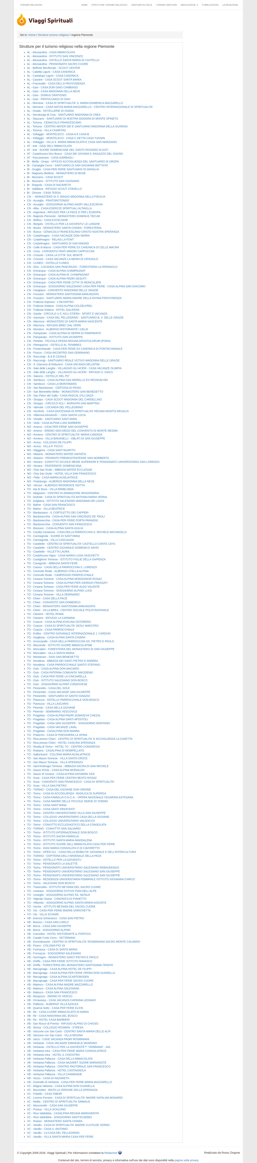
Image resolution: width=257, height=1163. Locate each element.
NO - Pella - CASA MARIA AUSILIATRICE (52, 477)
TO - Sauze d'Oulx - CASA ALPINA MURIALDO (55, 770)
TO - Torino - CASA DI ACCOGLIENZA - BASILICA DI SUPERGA (66, 793)
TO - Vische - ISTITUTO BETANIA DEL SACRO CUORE (61, 906)
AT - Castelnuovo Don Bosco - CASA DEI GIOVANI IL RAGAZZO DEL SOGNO (75, 153)
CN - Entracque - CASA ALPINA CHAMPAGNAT (56, 270)
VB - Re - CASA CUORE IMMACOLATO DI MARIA (58, 1011)
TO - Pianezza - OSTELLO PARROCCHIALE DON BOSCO (63, 699)
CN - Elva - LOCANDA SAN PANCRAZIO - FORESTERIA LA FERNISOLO (72, 266)
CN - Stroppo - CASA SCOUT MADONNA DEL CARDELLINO (64, 399)
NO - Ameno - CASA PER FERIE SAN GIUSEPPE (57, 426)
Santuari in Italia (141, 5)
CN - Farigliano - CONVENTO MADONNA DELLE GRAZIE (62, 290)
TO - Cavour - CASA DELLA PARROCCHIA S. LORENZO (62, 567)
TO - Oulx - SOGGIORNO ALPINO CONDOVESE (57, 684)
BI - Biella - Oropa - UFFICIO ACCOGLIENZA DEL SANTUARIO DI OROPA (73, 161)
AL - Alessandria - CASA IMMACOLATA (51, 52)
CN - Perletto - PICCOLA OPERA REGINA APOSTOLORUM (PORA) (69, 340)
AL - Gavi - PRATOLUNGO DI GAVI (48, 99)
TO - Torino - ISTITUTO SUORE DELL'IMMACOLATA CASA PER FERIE (71, 844)
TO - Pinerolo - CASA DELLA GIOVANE (51, 707)
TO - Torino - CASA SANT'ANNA (46, 805)
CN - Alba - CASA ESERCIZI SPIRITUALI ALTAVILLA (59, 208)
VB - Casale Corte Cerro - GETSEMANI (51, 937)
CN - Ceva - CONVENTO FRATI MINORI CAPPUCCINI (60, 251)
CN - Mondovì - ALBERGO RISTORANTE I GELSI (57, 329)
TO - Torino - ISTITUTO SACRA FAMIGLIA (53, 836)
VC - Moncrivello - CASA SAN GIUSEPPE (52, 1105)
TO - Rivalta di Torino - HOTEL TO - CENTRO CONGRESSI (63, 746)
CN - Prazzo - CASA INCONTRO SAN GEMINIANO (58, 352)
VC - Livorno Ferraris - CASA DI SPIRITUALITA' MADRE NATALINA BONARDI (75, 1097)
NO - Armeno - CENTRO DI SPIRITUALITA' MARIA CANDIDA (64, 434)
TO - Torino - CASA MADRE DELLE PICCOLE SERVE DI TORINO (67, 801)
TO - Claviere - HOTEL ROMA (45, 614)
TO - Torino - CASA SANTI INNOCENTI (51, 809)
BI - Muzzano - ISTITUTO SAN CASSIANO (53, 181)
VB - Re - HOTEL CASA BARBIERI (48, 1019)
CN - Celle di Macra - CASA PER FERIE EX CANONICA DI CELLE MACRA (73, 247)
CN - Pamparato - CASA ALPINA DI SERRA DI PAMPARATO (64, 333)
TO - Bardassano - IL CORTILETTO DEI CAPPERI (58, 512)
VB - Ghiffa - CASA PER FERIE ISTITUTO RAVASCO (59, 961)
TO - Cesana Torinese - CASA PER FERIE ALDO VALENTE (63, 586)
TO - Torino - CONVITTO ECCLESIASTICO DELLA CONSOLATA (66, 824)
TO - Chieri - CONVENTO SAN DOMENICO (53, 602)
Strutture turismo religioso (109, 5)
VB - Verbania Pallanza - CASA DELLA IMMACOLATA (60, 1058)
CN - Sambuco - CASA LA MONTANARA (52, 383)
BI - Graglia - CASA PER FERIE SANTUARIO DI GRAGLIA (63, 169)
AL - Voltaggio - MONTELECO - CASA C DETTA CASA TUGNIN (66, 138)
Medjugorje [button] (189, 5)
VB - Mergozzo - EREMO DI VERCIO (49, 996)
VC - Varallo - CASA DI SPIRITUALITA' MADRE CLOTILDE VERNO (68, 1125)
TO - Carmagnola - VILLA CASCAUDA (50, 539)
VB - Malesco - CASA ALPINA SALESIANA (53, 988)
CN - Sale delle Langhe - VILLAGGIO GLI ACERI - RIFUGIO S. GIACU (70, 372)
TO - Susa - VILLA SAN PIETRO (46, 785)
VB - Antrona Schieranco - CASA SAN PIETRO (55, 918)
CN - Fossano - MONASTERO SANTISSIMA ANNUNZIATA (63, 294)
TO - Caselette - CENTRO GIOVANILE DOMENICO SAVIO (63, 547)
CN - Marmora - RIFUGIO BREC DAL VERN (54, 325)
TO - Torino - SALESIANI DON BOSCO (51, 883)
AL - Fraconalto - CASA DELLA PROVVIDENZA (56, 83)
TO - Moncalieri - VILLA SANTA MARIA (50, 653)
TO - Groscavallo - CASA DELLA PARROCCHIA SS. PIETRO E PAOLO (70, 641)
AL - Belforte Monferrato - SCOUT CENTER (53, 67)
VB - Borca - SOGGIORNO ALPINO (49, 929)
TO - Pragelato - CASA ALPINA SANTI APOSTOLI (57, 719)
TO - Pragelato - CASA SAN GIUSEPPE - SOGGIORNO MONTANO (68, 723)
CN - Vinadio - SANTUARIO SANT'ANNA (52, 418)
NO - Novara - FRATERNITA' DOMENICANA (54, 465)
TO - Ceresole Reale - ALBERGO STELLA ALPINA (58, 571)
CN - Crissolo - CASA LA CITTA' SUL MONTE (55, 255)
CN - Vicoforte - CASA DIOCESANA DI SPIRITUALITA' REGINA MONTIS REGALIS (78, 411)
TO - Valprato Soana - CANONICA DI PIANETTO (56, 898)
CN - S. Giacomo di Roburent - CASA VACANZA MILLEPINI (63, 364)
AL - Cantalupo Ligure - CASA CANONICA (52, 75)
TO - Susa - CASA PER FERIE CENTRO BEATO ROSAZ (62, 777)
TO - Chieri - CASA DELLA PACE (47, 598)
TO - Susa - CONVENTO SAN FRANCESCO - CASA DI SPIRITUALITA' (70, 781)
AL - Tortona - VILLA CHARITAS (46, 130)
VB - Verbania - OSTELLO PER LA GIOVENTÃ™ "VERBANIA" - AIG (69, 1047)
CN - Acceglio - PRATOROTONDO (48, 200)
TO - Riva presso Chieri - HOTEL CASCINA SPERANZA (61, 742)
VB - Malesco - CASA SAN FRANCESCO (52, 992)
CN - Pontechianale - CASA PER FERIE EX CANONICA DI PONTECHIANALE (75, 348)
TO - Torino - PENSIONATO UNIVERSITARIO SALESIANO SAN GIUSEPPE (73, 871)
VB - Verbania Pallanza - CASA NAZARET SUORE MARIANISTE (66, 1062)
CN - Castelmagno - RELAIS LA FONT (50, 239)
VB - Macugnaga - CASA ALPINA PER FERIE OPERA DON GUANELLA (71, 972)
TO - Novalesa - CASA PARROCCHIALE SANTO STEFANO (63, 664)
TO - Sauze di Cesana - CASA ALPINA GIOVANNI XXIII (61, 773)
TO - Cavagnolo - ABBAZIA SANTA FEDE (52, 563)
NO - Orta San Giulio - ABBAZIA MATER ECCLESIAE (59, 469)
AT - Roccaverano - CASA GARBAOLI (50, 157)
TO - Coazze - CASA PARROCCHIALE (50, 629)
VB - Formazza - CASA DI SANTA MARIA (52, 949)
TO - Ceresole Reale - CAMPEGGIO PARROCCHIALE (60, 575)
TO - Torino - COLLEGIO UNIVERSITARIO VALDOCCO (61, 820)
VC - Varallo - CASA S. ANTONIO (47, 1128)
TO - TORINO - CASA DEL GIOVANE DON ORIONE (59, 789)
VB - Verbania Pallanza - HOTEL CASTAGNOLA (56, 1070)
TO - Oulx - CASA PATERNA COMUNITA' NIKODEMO (60, 672)
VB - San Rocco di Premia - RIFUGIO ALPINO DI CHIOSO (62, 1023)
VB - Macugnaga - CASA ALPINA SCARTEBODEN (58, 976)
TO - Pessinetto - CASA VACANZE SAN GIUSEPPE (58, 692)
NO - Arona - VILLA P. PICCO (45, 446)
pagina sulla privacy (186, 1160)
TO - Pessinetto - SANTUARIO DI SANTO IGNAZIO (58, 695)
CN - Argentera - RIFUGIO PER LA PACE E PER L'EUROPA (64, 212)
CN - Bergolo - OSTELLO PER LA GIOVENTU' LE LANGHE (63, 223)
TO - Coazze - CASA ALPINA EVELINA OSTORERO (59, 621)
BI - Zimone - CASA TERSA (44, 192)
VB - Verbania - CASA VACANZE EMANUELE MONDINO (62, 1043)
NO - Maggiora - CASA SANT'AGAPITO (51, 450)
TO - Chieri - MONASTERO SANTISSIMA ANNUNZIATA (61, 606)
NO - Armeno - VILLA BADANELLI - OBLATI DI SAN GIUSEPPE (66, 438)
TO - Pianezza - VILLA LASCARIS (47, 703)
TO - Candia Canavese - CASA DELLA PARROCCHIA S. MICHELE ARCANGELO (77, 532)
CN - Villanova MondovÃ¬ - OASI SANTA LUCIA (56, 415)
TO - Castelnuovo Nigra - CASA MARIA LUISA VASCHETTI (63, 555)
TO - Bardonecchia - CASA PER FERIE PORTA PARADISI (62, 520)
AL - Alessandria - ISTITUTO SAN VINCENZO (55, 56)
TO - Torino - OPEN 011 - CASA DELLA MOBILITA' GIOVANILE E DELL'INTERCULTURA (81, 851)
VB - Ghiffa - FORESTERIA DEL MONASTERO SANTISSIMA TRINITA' (70, 965)
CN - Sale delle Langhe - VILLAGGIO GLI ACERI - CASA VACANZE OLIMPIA (74, 368)
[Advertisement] (215, 87)
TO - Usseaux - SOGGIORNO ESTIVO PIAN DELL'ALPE (62, 890)
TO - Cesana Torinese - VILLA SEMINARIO (53, 594)
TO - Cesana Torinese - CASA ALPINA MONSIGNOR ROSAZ (64, 578)
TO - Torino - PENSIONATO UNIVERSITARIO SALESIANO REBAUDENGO (73, 867)
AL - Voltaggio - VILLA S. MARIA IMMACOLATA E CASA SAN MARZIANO (72, 142)
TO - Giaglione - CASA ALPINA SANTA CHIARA (56, 637)
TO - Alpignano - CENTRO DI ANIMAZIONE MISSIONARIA (63, 493)
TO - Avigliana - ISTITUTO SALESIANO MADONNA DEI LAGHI (65, 500)
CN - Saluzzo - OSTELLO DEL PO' (48, 376)
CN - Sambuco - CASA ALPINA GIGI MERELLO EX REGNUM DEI (67, 379)
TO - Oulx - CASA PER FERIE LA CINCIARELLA (56, 676)
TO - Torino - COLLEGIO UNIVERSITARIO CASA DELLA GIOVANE (68, 816)
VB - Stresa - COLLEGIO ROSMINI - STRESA (55, 1027)
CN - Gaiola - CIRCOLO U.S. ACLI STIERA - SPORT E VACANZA (67, 313)
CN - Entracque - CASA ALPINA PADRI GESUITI (56, 278)
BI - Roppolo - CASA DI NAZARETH (49, 184)
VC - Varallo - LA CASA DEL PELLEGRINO (53, 1132)
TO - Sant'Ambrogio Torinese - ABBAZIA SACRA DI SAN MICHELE (68, 766)
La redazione (230, 5)
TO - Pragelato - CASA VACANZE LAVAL (52, 727)
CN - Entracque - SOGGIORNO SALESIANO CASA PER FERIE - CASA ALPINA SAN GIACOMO (86, 286)
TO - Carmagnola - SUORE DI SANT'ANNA (53, 536)
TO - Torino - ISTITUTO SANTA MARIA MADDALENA (59, 840)
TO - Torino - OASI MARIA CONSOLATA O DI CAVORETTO (63, 848)
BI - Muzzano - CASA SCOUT (45, 177)
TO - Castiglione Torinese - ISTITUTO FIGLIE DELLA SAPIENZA (66, 559)
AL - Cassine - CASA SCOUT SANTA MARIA (54, 79)
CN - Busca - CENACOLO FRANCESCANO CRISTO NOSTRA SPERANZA (73, 231)
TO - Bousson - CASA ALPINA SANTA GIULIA (55, 528)
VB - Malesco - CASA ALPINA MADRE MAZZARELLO (60, 984)
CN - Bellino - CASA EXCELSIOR (47, 220)
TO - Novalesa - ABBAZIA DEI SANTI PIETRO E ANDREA (62, 660)
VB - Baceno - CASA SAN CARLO (48, 922)
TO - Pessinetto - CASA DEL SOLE (48, 688)
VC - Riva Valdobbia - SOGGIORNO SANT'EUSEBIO (59, 1117)
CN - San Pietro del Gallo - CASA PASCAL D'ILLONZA (60, 395)
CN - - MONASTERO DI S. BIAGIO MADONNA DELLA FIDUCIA (66, 196)
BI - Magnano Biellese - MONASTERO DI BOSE (56, 173)
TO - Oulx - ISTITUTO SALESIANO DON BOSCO (57, 680)
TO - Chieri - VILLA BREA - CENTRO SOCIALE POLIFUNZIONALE (68, 610)
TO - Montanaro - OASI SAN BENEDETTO (53, 656)
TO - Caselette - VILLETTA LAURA (48, 551)
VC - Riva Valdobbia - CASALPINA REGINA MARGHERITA (63, 1113)
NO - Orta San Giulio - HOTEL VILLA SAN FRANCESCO (61, 473)
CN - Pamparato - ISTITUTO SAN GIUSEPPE (55, 337)
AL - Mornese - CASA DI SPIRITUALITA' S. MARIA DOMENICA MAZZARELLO (75, 103)
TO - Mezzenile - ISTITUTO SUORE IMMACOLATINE (59, 645)
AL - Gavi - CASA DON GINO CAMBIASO (52, 87)
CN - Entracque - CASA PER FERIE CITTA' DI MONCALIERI (64, 282)
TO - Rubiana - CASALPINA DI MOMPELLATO (55, 750)
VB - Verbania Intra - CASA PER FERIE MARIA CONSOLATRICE (67, 1050)
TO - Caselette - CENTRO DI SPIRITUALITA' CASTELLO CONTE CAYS (71, 543)
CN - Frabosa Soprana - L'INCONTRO (50, 301)
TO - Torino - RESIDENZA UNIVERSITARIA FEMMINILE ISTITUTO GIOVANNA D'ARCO (81, 879)
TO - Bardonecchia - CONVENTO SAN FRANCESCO (59, 524)
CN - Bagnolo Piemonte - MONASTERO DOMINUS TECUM (63, 216)
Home (84, 5)
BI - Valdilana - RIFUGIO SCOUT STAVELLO (54, 188)
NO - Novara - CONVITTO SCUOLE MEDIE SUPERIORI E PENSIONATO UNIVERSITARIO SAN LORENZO (93, 461)
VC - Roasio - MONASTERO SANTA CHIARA (55, 1121)
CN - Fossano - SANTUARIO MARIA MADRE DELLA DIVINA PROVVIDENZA (74, 298)
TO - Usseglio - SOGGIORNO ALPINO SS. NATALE (58, 894)
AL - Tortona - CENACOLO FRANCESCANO (54, 122)
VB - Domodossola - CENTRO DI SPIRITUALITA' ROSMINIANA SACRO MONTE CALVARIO (83, 941)
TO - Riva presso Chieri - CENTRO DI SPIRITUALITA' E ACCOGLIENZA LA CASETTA (79, 738)
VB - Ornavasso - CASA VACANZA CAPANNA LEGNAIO (61, 1000)
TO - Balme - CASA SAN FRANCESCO (51, 504)
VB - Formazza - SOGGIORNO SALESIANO (54, 953)
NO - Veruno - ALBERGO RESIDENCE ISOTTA (56, 485)
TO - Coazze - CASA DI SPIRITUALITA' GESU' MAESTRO (63, 625)
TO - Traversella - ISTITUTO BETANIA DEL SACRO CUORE (64, 887)
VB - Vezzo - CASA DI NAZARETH (48, 1078)
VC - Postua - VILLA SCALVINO (46, 1109)
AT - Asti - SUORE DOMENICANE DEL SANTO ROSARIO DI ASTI (67, 149)
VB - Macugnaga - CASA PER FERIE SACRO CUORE (60, 980)
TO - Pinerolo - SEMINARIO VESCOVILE (52, 711)
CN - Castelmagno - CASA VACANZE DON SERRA (58, 235)
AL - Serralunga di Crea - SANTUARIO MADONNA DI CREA (64, 114)
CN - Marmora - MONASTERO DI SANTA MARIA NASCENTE (64, 321)
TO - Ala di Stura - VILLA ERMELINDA (50, 489)
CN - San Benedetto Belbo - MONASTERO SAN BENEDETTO (65, 391)
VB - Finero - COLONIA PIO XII (46, 945)
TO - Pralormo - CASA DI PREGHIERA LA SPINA (57, 734)
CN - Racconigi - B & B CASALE (46, 356)
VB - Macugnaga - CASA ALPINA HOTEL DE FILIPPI (59, 968)
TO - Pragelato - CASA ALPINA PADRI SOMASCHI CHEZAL (64, 715)
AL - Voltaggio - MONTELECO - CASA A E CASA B (58, 134)
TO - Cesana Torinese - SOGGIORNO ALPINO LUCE (59, 590)
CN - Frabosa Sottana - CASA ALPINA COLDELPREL (60, 305)
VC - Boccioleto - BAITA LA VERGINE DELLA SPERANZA (62, 1089)
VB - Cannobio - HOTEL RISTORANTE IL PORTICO (59, 933)
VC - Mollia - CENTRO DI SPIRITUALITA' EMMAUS (58, 1101)
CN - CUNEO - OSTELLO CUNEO (48, 262)
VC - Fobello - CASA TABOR (44, 1093)
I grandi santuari (166, 5)
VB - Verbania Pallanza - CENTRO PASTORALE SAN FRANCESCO (69, 1066)
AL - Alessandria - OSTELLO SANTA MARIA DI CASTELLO (63, 60)
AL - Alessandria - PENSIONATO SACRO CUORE (57, 64)
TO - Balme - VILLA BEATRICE (46, 508)
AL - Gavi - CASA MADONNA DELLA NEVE (53, 91)
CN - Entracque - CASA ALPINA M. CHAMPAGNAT (58, 274)
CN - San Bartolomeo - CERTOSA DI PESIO (54, 387)
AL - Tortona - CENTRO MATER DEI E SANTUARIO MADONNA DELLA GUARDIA (77, 126)
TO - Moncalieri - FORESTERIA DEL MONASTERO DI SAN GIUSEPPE (70, 649)
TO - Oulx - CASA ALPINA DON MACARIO (53, 668)
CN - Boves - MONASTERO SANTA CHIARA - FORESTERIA (64, 227)
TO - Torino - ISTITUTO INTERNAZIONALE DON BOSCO (62, 832)
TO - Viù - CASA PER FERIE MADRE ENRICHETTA (59, 910)
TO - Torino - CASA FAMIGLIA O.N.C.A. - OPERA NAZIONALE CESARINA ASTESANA (80, 797)
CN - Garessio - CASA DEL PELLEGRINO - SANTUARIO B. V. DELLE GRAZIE (75, 317)
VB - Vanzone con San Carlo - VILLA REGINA (55, 1035)
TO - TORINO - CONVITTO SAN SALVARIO (54, 828)
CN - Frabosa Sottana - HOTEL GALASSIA (53, 309)
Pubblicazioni (210, 5)
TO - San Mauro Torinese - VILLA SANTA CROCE (57, 758)
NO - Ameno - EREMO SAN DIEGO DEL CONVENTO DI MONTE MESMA (72, 430)
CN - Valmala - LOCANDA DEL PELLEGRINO (55, 407)
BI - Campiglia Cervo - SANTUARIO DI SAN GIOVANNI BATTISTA (67, 165)
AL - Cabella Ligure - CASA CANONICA (51, 71)
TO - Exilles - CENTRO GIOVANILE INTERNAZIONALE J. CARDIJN (69, 633)
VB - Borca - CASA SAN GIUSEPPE (49, 926)
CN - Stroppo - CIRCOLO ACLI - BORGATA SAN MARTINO (63, 403)
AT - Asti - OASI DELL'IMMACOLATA (49, 145)
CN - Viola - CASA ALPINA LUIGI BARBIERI (54, 422)
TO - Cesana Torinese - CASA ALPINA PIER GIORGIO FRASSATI (67, 582)
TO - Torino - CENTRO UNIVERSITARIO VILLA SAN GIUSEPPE (66, 812)
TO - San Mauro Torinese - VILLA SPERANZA (55, 762)
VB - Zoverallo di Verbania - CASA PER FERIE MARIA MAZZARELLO (69, 1082)
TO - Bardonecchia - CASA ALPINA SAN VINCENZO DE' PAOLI (66, 516)
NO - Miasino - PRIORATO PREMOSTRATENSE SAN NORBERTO (68, 458)
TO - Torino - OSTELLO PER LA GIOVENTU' (54, 859)
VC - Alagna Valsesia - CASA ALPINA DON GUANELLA (61, 1086)
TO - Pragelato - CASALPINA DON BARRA (53, 731)
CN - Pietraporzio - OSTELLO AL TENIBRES (54, 344)
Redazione (110, 1152)
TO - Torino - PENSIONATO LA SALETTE (52, 863)
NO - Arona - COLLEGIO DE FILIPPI (49, 442)
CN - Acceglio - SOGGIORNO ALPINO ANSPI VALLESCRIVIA (65, 204)
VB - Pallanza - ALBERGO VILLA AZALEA (52, 1004)
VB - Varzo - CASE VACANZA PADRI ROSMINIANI (58, 1039)
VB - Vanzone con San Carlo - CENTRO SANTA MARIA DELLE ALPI (69, 1031)
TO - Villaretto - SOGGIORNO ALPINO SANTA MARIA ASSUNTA (66, 902)
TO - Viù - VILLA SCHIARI (43, 914)
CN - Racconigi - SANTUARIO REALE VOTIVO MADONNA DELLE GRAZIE (73, 360)
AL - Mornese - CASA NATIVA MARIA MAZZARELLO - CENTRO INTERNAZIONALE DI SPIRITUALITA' (90, 106)
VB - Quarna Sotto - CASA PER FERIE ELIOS (55, 1008)
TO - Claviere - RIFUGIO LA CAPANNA (51, 617)
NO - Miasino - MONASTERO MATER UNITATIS (56, 454)
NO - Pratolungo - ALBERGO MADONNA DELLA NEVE (60, 481)
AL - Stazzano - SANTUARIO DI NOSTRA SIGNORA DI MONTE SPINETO (72, 118)
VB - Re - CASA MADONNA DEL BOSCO (52, 1015)
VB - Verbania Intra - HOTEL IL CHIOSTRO (53, 1054)
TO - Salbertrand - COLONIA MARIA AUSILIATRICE (58, 754)
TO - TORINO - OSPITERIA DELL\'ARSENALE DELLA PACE (64, 855)
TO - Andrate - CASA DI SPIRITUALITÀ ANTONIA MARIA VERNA (67, 497)
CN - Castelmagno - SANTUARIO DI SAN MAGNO (58, 243)
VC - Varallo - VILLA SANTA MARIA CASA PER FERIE (60, 1136)
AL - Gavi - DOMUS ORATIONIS (46, 95)
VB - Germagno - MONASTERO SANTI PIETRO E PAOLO (62, 957)
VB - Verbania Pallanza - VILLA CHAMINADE (54, 1074)
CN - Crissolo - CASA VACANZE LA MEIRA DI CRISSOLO (62, 259)
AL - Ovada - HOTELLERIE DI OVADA (50, 110)
